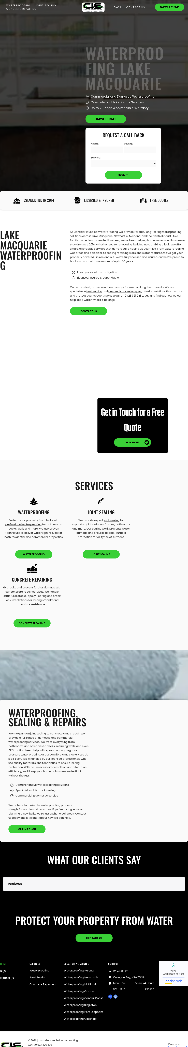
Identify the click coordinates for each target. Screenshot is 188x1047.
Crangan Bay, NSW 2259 (128, 977)
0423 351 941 (133, 296)
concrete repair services (26, 592)
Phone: (128, 144)
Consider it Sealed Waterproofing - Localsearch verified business (173, 973)
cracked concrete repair (124, 291)
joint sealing (94, 291)
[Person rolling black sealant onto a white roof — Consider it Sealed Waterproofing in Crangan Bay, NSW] (39, 107)
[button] (2, 894)
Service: (96, 157)
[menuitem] (18, 5)
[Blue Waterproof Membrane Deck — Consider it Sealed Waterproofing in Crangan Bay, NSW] (139, 766)
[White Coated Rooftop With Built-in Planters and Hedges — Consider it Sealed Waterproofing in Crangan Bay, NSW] (132, 363)
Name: (95, 144)
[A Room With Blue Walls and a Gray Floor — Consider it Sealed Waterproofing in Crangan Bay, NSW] (55, 394)
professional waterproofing (23, 524)
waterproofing (174, 249)
